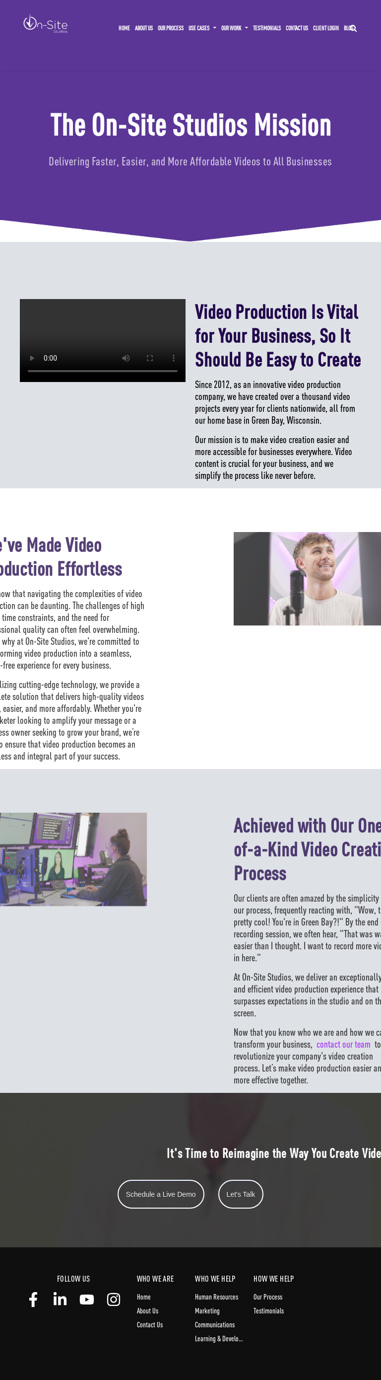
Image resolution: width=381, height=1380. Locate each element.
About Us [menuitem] (144, 28)
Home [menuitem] (124, 28)
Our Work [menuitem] (231, 28)
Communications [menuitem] (215, 1324)
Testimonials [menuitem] (267, 28)
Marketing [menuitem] (207, 1310)
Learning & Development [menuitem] (219, 1338)
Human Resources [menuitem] (216, 1297)
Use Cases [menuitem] (199, 28)
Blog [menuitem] (348, 28)
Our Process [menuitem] (171, 28)
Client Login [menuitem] (326, 28)
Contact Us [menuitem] (297, 28)
